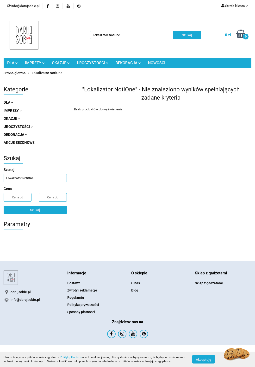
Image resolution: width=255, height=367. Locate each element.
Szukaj (35, 210)
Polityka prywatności (83, 305)
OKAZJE (61, 63)
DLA (12, 63)
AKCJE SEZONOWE (19, 142)
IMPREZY (35, 63)
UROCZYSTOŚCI (92, 63)
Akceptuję (203, 359)
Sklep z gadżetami (209, 283)
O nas (135, 283)
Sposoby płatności (81, 312)
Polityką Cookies (70, 357)
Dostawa (74, 283)
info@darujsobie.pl (25, 300)
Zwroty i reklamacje (82, 290)
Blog (134, 290)
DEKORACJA (128, 63)
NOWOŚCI (156, 63)
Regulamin (75, 297)
